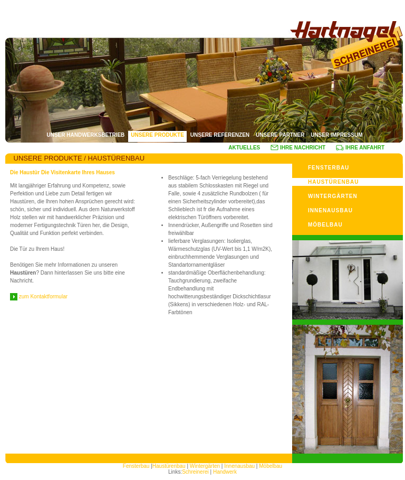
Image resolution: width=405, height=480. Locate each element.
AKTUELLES (244, 147)
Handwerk (225, 472)
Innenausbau (239, 466)
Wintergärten (205, 466)
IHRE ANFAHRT (360, 147)
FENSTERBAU (328, 168)
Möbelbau (270, 466)
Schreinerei (195, 472)
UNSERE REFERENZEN (219, 135)
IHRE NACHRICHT (298, 147)
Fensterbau (137, 466)
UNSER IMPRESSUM (336, 135)
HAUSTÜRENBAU (333, 182)
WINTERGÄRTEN (333, 196)
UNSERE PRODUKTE (157, 135)
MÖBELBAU (325, 225)
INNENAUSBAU (330, 210)
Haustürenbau (169, 466)
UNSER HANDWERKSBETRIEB (85, 135)
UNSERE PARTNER (280, 135)
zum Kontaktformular (39, 296)
